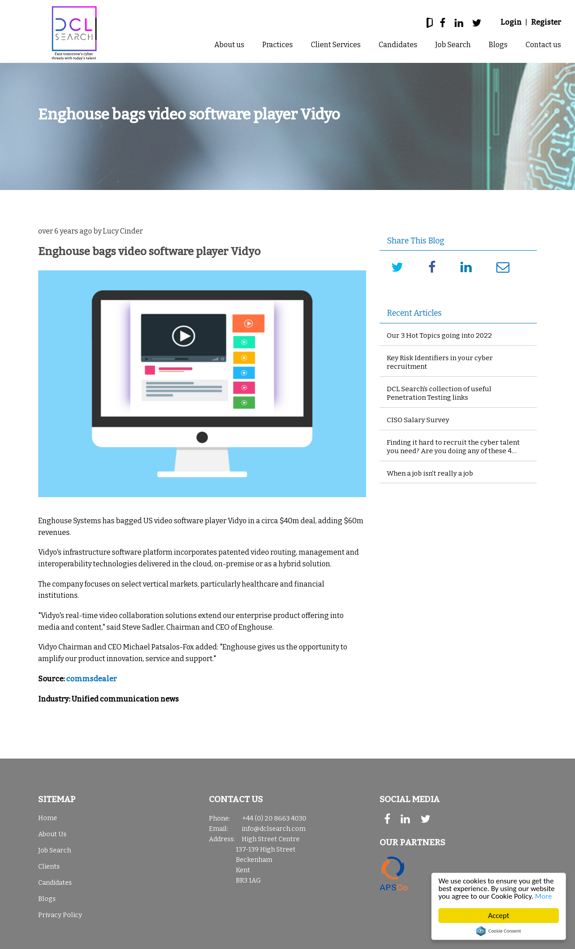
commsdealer (91, 679)
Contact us (543, 44)
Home (47, 818)
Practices (277, 44)
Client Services (336, 44)
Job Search (453, 44)
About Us (52, 834)
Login (511, 22)
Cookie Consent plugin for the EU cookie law (498, 931)
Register (546, 22)
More (544, 896)
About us (229, 44)
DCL (74, 33)
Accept (498, 915)
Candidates (398, 44)
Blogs (498, 44)
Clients (49, 866)
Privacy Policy (60, 915)
